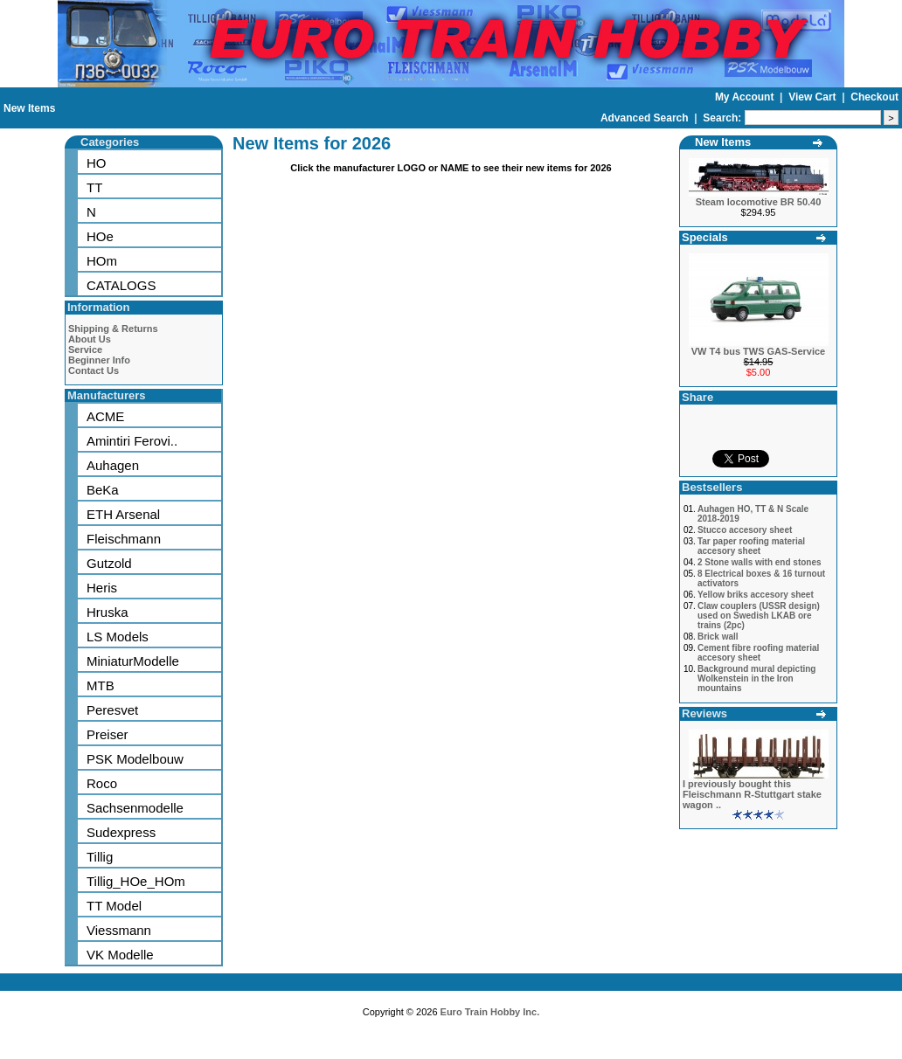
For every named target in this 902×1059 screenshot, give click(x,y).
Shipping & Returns (113, 328)
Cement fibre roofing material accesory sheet (758, 652)
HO (97, 163)
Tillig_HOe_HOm (136, 881)
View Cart (813, 97)
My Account (746, 97)
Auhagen (113, 465)
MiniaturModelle (133, 661)
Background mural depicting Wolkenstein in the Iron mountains (756, 678)
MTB (100, 685)
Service (85, 349)
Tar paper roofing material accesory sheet (751, 546)
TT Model (114, 905)
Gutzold (109, 563)
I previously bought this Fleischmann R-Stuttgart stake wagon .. (752, 794)
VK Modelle (120, 954)
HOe (100, 236)
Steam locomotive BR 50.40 (759, 202)
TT (94, 187)
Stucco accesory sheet (744, 530)
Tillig (100, 856)
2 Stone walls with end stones (759, 562)
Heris (102, 587)
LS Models (118, 636)
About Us (89, 339)
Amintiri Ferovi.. (132, 440)
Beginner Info (99, 360)
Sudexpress (121, 832)
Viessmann (119, 930)
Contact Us (93, 370)
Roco (102, 783)
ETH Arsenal (123, 514)
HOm (102, 260)
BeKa (103, 489)
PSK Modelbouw (135, 758)
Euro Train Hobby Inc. (490, 1012)
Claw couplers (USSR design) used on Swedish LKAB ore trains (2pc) (758, 615)
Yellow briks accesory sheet (755, 594)
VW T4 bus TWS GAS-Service (758, 351)
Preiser (107, 734)
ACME (105, 416)
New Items (29, 108)
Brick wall (718, 636)
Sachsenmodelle (135, 807)
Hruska (107, 612)
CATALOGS (121, 285)
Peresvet (112, 710)
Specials (705, 237)
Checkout (874, 97)
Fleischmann (124, 538)
